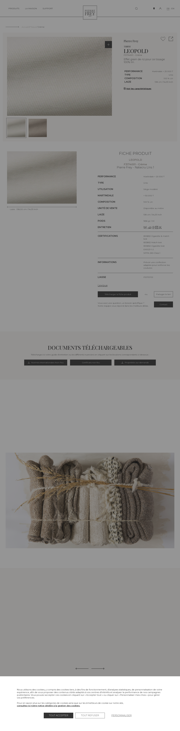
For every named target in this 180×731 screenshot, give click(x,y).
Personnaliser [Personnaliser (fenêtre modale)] (121, 715)
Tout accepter (58, 715)
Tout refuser (90, 715)
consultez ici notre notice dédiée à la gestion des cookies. (48, 705)
